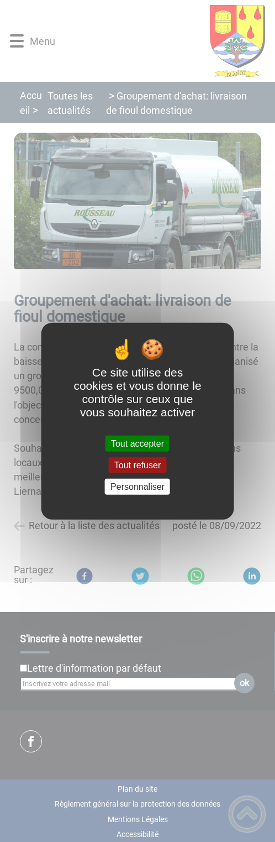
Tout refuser (137, 464)
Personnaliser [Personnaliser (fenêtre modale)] (137, 486)
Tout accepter (137, 443)
